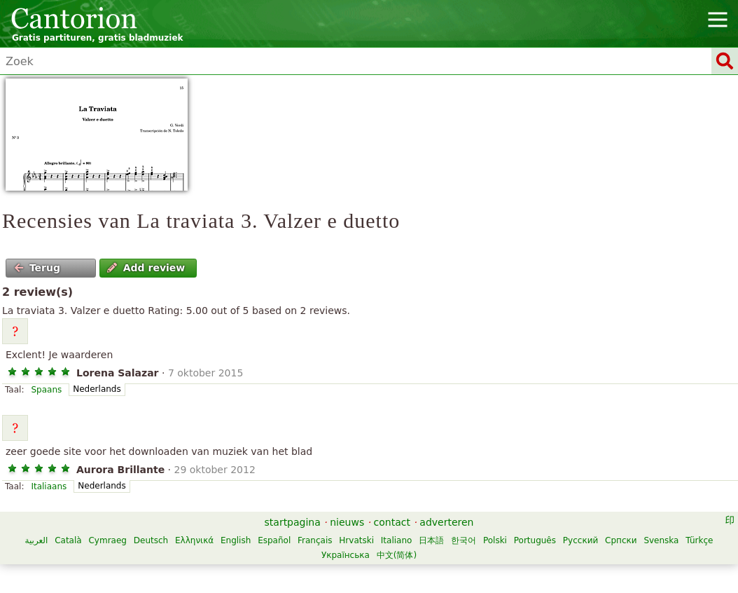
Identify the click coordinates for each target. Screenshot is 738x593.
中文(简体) (397, 555)
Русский (580, 540)
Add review (146, 267)
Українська (345, 555)
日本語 (431, 540)
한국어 (463, 540)
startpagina (293, 522)
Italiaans (49, 486)
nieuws (347, 522)
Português (535, 540)
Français (315, 540)
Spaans (46, 390)
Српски (621, 540)
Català (68, 540)
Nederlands (96, 389)
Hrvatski (356, 540)
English (236, 540)
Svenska (660, 540)
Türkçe (699, 540)
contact (392, 522)
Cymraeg (107, 540)
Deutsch (151, 540)
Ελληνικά (194, 540)
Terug (37, 267)
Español (274, 540)
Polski (495, 540)
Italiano (396, 540)
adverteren (446, 522)
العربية (36, 540)
